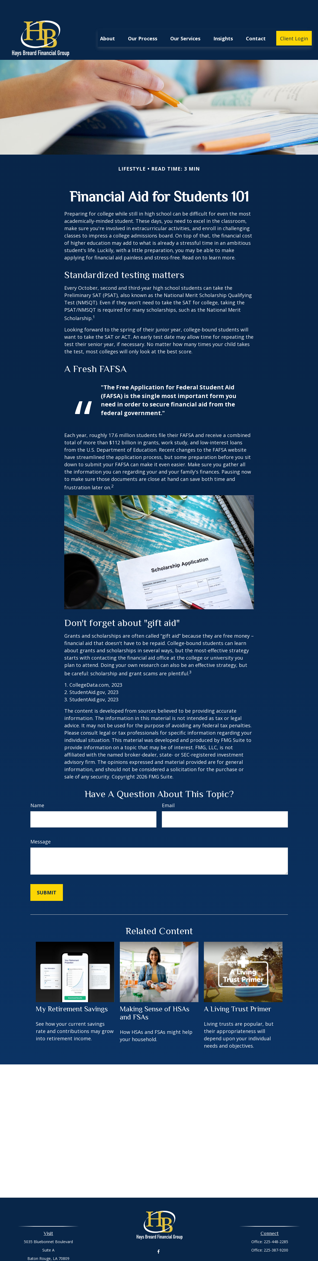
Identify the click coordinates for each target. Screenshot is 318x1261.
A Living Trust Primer (237, 993)
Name (37, 789)
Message (40, 825)
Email (168, 789)
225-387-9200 (276, 1233)
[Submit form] (46, 876)
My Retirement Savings (72, 993)
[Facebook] (158, 1235)
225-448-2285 (276, 1225)
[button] (107, 22)
